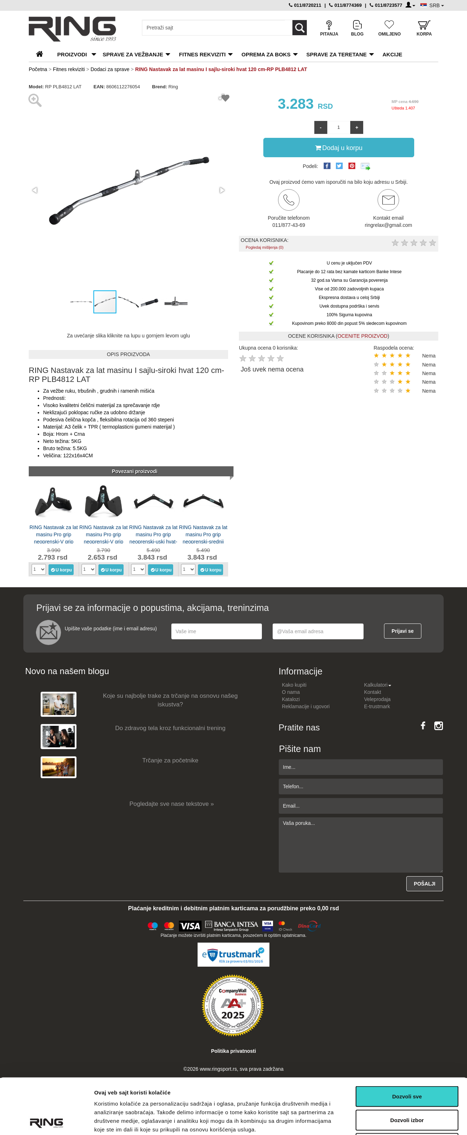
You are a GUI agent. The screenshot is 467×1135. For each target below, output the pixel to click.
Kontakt (372, 692)
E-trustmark (377, 706)
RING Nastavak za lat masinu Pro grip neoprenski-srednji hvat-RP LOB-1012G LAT (203, 533)
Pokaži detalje (382, 1121)
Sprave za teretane (336, 54)
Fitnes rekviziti (202, 54)
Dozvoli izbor (407, 1064)
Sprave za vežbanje (133, 54)
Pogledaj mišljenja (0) (264, 247)
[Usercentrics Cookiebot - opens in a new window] (46, 1121)
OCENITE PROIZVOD (362, 336)
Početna (38, 69)
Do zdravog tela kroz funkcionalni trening (170, 728)
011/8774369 (345, 5)
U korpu (61, 570)
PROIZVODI (72, 54)
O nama (291, 692)
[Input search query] (213, 27)
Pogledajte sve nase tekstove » (171, 803)
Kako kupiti (294, 685)
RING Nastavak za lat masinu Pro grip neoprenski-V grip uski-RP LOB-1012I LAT (103, 533)
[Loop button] (299, 27)
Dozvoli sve (407, 1041)
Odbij (407, 1088)
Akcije (392, 54)
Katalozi (291, 699)
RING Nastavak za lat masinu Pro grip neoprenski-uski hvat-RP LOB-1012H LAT (153, 533)
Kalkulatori (377, 685)
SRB (436, 5)
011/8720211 (305, 5)
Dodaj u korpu (338, 147)
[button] (35, 190)
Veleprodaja (377, 699)
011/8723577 (386, 5)
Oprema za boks (265, 54)
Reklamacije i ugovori (306, 706)
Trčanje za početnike (170, 760)
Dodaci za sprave (110, 69)
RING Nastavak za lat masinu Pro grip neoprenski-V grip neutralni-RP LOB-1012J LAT (53, 533)
